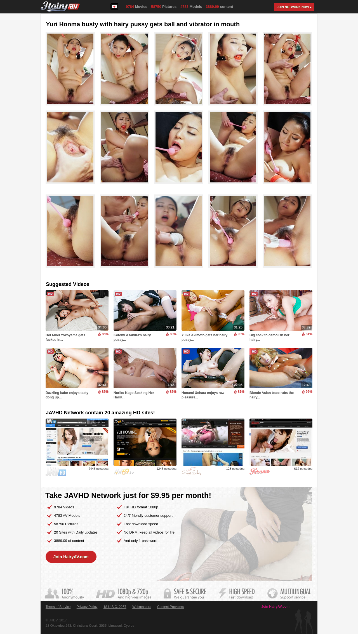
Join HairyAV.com (71, 556)
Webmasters (141, 607)
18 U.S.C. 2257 (114, 607)
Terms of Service (58, 607)
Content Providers (170, 607)
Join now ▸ (294, 7)
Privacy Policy (87, 607)
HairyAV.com (60, 6)
